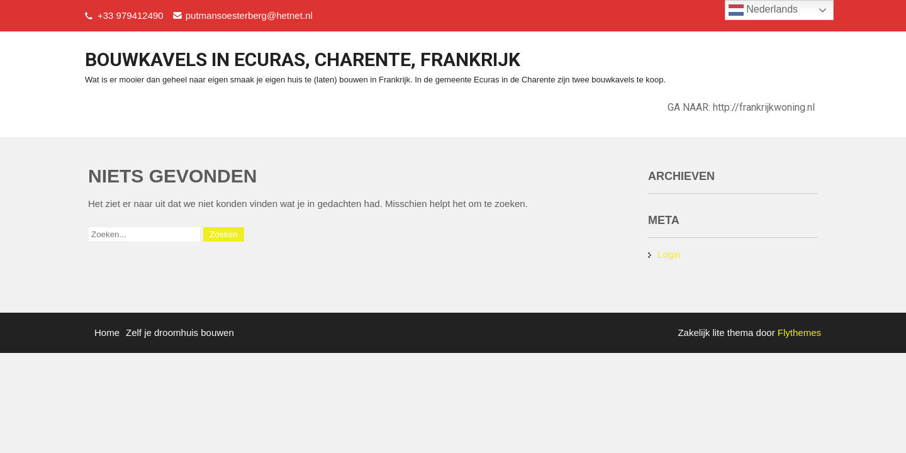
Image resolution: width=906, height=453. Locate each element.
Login (669, 254)
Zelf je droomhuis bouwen (180, 332)
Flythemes (798, 332)
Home (107, 332)
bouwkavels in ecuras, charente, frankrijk (302, 59)
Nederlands (763, 10)
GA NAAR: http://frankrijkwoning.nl (741, 107)
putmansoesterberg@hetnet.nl (249, 15)
